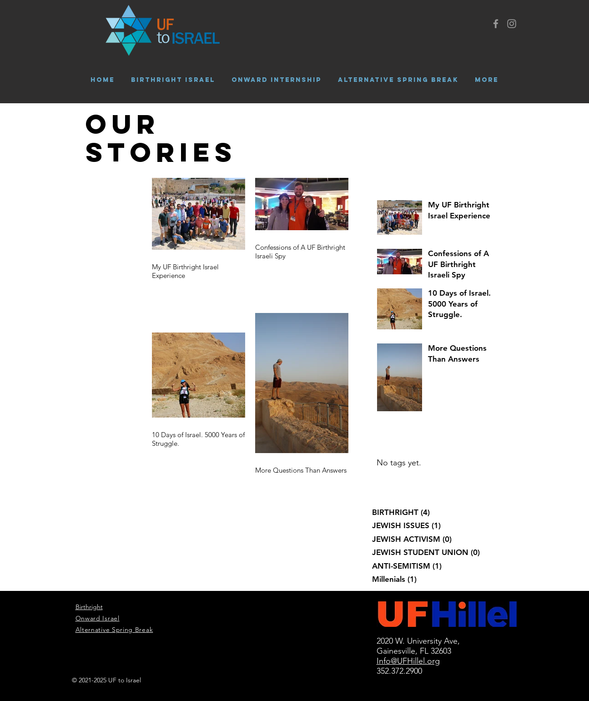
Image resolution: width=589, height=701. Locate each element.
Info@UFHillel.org (408, 661)
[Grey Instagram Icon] (512, 24)
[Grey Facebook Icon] (496, 24)
